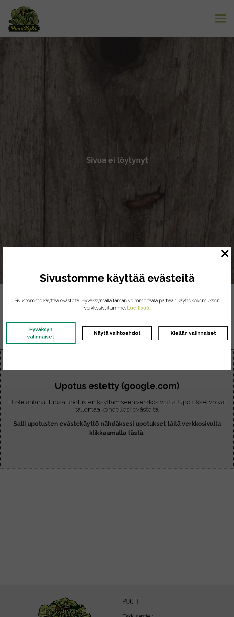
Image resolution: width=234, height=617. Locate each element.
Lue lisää (138, 308)
